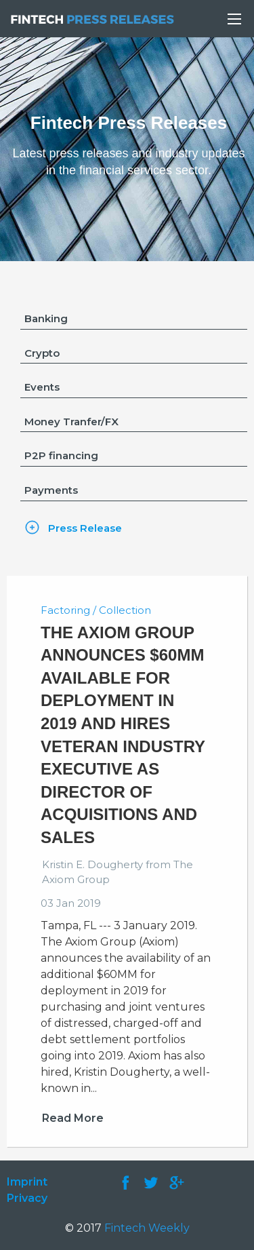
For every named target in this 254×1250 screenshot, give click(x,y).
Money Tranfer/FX (71, 421)
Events (42, 386)
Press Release (85, 528)
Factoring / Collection (96, 610)
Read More (73, 1118)
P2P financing (61, 455)
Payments (51, 490)
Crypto (42, 353)
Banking (46, 318)
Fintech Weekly (147, 1228)
